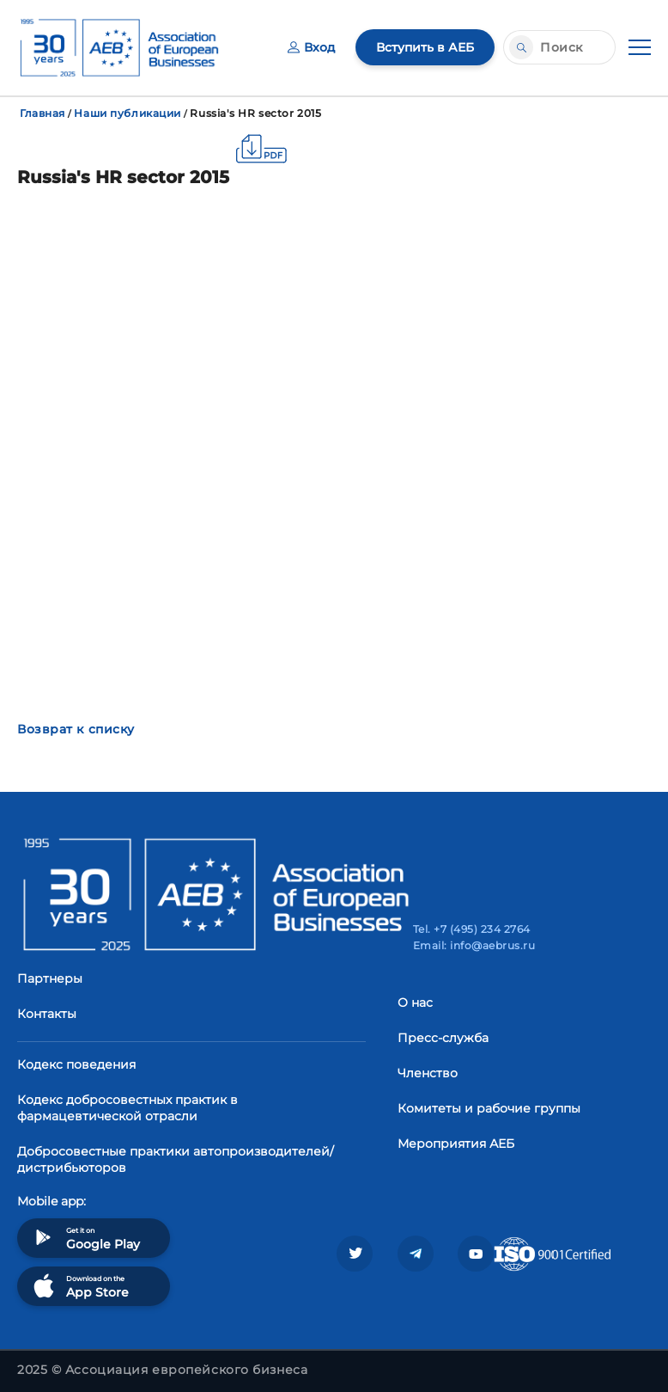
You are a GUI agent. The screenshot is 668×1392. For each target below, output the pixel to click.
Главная (42, 113)
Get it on (85, 1237)
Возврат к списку (76, 729)
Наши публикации (127, 113)
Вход (311, 47)
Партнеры (49, 978)
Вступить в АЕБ (425, 47)
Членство (428, 1073)
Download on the (79, 1286)
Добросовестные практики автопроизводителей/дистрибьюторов (175, 1159)
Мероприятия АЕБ (456, 1143)
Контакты (46, 1013)
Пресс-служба (443, 1038)
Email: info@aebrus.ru (474, 945)
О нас (415, 1002)
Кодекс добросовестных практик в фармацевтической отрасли (127, 1108)
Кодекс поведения (76, 1064)
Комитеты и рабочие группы (489, 1108)
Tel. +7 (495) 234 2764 (472, 929)
